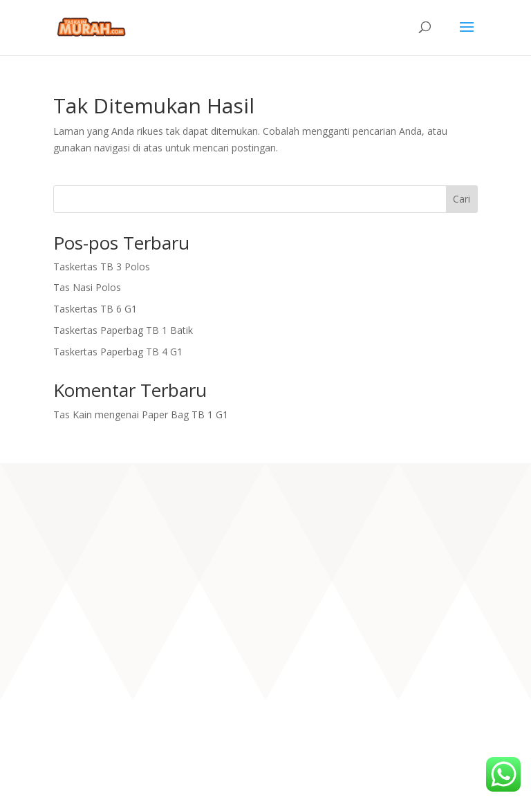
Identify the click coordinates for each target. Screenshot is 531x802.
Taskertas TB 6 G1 (95, 308)
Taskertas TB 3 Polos (101, 266)
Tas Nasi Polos (87, 287)
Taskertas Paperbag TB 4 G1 (118, 351)
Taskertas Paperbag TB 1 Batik (123, 330)
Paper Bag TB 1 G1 (185, 414)
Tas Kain (72, 414)
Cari (461, 198)
